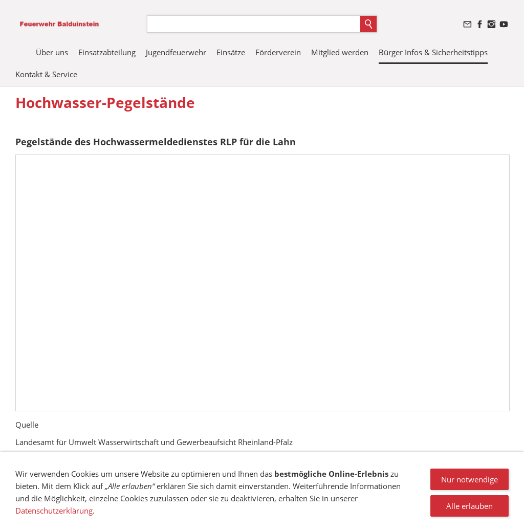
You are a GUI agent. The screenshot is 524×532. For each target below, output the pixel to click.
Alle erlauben (469, 506)
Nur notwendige (469, 479)
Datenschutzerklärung (54, 510)
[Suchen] (253, 24)
